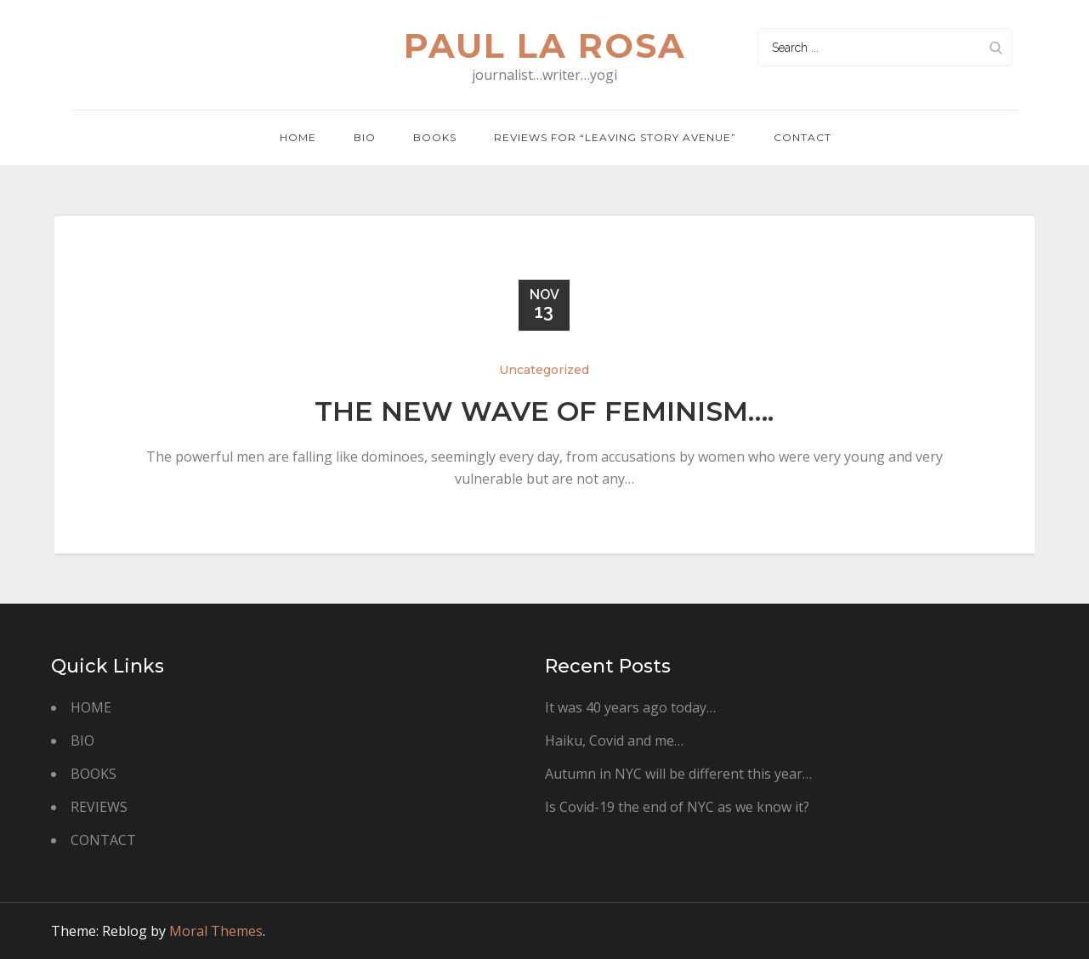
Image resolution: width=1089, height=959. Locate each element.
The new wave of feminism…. (544, 411)
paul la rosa (545, 45)
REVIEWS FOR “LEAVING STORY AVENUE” (615, 137)
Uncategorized (544, 369)
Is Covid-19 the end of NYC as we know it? (677, 806)
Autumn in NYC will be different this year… (678, 773)
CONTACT (103, 840)
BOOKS (93, 773)
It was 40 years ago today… (630, 707)
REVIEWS (99, 806)
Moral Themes (216, 931)
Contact (802, 137)
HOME (91, 707)
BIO (365, 137)
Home (298, 137)
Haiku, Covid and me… (614, 740)
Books (435, 137)
